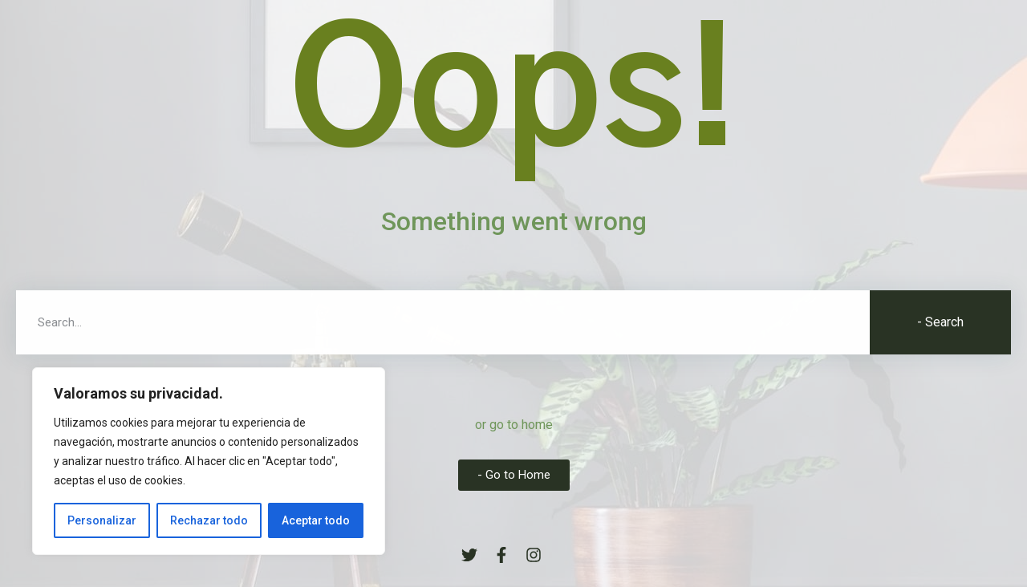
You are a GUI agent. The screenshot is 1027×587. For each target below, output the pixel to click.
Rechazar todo (209, 520)
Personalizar (101, 520)
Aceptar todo (316, 520)
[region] (208, 461)
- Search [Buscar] (940, 322)
